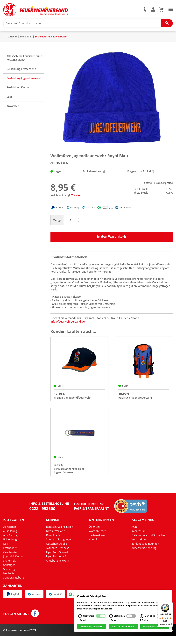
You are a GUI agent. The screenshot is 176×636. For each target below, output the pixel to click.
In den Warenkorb (111, 236)
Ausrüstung (10, 535)
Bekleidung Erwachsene (21, 69)
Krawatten (13, 106)
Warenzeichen (97, 531)
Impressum (139, 531)
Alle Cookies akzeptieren (155, 626)
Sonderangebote (13, 577)
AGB (134, 527)
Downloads (53, 535)
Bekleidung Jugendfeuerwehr (51, 36)
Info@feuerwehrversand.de (67, 321)
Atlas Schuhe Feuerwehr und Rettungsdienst (24, 57)
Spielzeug (9, 569)
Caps (10, 97)
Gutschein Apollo (56, 543)
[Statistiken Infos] (111, 616)
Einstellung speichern (91, 626)
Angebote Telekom (57, 560)
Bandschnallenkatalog (59, 527)
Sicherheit (9, 560)
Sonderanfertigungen (59, 539)
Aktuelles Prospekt (57, 548)
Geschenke (10, 552)
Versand (76, 195)
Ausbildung (10, 531)
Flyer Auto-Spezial (57, 552)
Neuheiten (9, 573)
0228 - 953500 (42, 508)
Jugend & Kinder (13, 556)
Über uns (94, 527)
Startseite (12, 36)
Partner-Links (97, 535)
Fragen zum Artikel (140, 171)
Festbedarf (9, 548)
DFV (5, 543)
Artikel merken (94, 171)
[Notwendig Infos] (80, 616)
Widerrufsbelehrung (144, 548)
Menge (57, 220)
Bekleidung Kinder (18, 87)
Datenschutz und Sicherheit (149, 535)
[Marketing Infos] (141, 616)
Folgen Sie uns (16, 614)
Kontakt (94, 539)
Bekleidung (26, 36)
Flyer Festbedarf (56, 556)
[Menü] (171, 604)
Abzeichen (9, 527)
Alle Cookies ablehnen (123, 626)
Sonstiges (9, 565)
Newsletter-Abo (55, 531)
